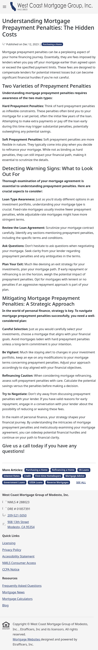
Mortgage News (13, 592)
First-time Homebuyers (48, 475)
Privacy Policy (11, 550)
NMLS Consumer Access (19, 563)
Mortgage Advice (75, 475)
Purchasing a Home (52, 44)
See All (81, 482)
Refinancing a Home (63, 469)
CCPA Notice (10, 569)
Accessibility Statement (18, 556)
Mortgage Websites (27, 639)
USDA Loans (36, 482)
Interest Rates (12, 475)
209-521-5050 (17, 515)
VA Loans (84, 469)
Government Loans (14, 482)
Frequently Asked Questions (22, 586)
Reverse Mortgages (57, 482)
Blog (5, 605)
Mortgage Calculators (17, 599)
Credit (27, 475)
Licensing (9, 543)
